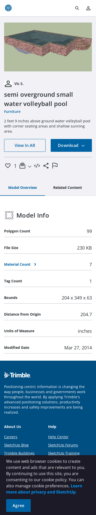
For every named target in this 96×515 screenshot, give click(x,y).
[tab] (22, 188)
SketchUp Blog (16, 445)
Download (71, 145)
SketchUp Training (64, 453)
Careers (10, 436)
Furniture (12, 111)
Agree (18, 505)
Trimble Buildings (19, 453)
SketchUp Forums (63, 445)
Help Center (58, 436)
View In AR (25, 145)
